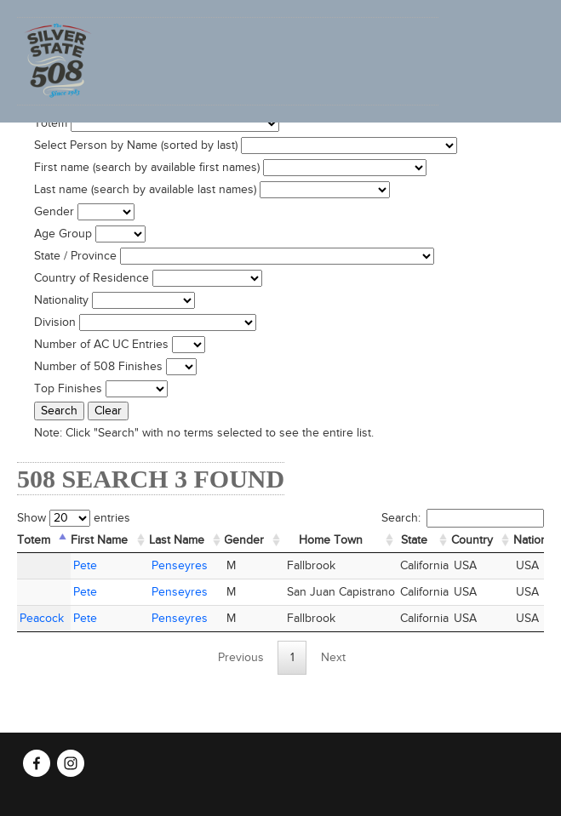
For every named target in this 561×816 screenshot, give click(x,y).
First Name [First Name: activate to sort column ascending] (99, 540)
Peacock (42, 618)
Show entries (73, 518)
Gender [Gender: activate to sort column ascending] (244, 540)
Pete (85, 566)
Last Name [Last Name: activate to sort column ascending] (176, 540)
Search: (462, 518)
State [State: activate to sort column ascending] (414, 540)
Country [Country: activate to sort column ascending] (472, 540)
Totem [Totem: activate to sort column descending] (33, 540)
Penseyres (180, 566)
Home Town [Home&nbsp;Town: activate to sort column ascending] (331, 540)
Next (333, 658)
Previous (241, 658)
